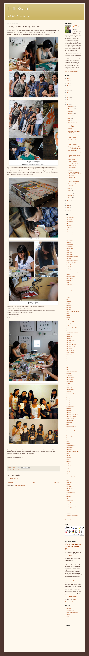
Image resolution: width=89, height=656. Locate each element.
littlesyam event (70, 402)
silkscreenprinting (70, 476)
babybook (68, 242)
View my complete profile (71, 71)
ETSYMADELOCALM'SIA (73, 311)
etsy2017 (68, 309)
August (70, 116)
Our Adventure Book (71, 430)
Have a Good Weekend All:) (75, 153)
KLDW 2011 (69, 379)
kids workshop (69, 377)
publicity (68, 461)
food (67, 319)
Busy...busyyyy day (72, 122)
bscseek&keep (69, 264)
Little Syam (77, 26)
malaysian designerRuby (72, 414)
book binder (69, 252)
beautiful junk (69, 244)
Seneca (70, 555)
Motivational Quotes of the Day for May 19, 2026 (73, 546)
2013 (68, 99)
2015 (68, 95)
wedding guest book (71, 507)
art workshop (69, 231)
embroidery (69, 305)
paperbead (68, 439)
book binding (69, 254)
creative (68, 287)
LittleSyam (17, 8)
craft (67, 282)
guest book (69, 336)
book (67, 250)
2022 (68, 80)
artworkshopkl (69, 240)
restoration (69, 470)
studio (67, 480)
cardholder (69, 266)
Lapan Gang (69, 387)
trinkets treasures (70, 492)
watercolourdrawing (71, 502)
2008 (68, 205)
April (69, 190)
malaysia (68, 412)
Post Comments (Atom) (20, 485)
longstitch (68, 408)
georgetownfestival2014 (72, 328)
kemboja (68, 373)
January (70, 197)
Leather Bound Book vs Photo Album (73, 164)
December (71, 106)
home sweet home (70, 356)
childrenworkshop (70, 276)
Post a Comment (14, 478)
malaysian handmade (71, 416)
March (70, 193)
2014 (68, 97)
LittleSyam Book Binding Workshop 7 (74, 131)
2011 (68, 104)
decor (67, 295)
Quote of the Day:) (72, 137)
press (67, 459)
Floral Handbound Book (74, 142)
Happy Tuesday (71, 159)
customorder (69, 291)
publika (68, 463)
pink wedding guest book (72, 451)
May (69, 188)
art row (68, 229)
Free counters (68, 537)
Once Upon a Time (72, 139)
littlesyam (68, 398)
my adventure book (71, 426)
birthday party (69, 248)
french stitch (69, 323)
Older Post (56, 482)
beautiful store (69, 246)
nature (67, 428)
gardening (68, 326)
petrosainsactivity (70, 445)
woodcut (68, 509)
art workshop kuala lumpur (72, 234)
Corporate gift (69, 280)
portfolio (68, 457)
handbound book (15, 470)
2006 (68, 210)
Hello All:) (70, 170)
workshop (21, 470)
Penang (68, 443)
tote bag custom (70, 488)
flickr (67, 616)
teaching (68, 484)
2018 (68, 88)
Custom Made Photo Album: (73, 184)
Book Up (68, 258)
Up (67, 498)
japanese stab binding (71, 369)
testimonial (69, 486)
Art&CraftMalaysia (71, 236)
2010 (68, 200)
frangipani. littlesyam (71, 321)
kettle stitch (69, 375)
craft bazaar (69, 284)
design (68, 297)
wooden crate (69, 511)
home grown (69, 354)
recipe (67, 467)
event (67, 313)
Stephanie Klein (73, 596)
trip (67, 494)
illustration (69, 361)
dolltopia (68, 301)
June (69, 120)
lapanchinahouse (70, 389)
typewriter (68, 496)
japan (67, 367)
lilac (67, 395)
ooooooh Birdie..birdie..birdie (73, 180)
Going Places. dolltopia (72, 332)
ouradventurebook (70, 432)
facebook (68, 608)
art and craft (69, 225)
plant (67, 453)
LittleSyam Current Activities (72, 125)
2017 (68, 90)
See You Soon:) (71, 177)
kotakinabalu (69, 381)
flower (68, 317)
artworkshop (69, 238)
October (70, 111)
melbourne (69, 422)
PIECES (70, 129)
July (69, 118)
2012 (68, 102)
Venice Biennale (70, 500)
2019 (68, 85)
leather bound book (71, 393)
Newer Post (10, 482)
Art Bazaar (69, 227)
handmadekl (69, 348)
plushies (68, 455)
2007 (68, 207)
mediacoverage (70, 420)
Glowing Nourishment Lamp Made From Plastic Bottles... (75, 174)
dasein (67, 293)
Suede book (69, 482)
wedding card (69, 504)
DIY (67, 299)
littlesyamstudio (70, 406)
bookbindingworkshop (71, 262)
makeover (68, 410)
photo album (69, 447)
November (71, 108)
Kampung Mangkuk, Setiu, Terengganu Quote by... (74, 147)
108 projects (69, 219)
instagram (68, 365)
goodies (68, 334)
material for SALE (70, 418)
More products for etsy (73, 135)
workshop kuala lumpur (72, 515)
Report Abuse (69, 520)
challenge (68, 269)
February (70, 195)
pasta (67, 441)
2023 (68, 78)
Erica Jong (71, 562)
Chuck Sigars (72, 580)
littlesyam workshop (71, 404)
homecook (68, 358)
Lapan (67, 385)
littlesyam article (70, 400)
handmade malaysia (71, 344)
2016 (68, 92)
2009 (68, 203)
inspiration (69, 363)
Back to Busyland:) (72, 150)
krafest (68, 383)
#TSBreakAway (70, 217)
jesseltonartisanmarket (71, 371)
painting (68, 435)
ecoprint (68, 303)
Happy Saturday (72, 167)
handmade (68, 342)
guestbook (68, 338)
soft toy (68, 478)
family (68, 315)
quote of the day (70, 465)
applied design (69, 221)
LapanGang (69, 391)
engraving (68, 307)
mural (67, 424)
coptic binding (69, 278)
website (68, 614)
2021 (68, 83)
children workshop (70, 271)
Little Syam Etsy (70, 610)
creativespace (69, 289)
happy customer (70, 352)
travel (67, 490)
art (67, 223)
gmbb (67, 330)
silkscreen (68, 474)
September (71, 113)
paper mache (69, 437)
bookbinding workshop (72, 260)
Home (33, 482)
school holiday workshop (72, 472)
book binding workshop (72, 256)
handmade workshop (71, 346)
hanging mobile (70, 350)
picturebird (69, 449)
